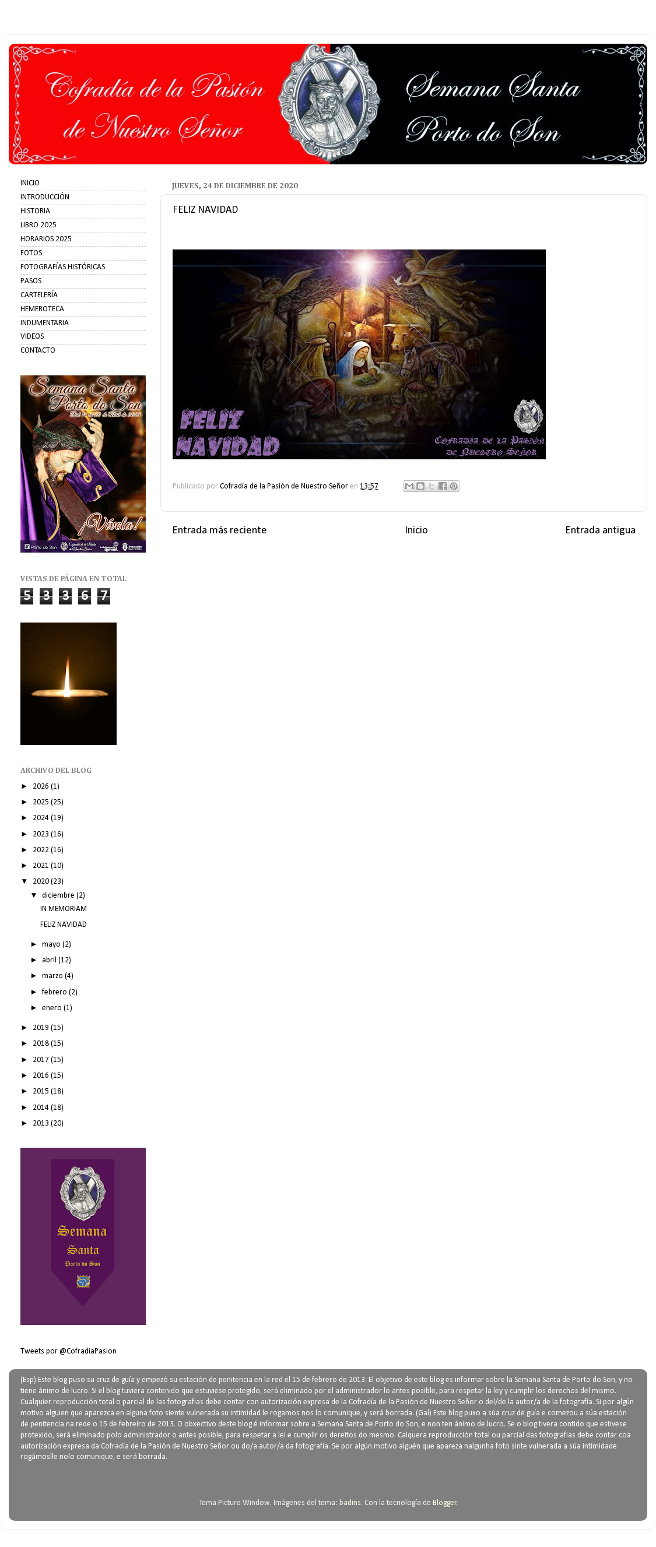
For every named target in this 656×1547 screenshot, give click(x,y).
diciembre (59, 895)
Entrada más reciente (219, 530)
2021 (42, 866)
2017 (42, 1060)
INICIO (30, 183)
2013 (42, 1123)
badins (350, 1503)
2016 (42, 1076)
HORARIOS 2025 (46, 239)
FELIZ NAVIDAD (63, 925)
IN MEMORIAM (63, 909)
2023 (42, 834)
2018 (42, 1043)
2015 (42, 1091)
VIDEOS (32, 336)
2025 (42, 802)
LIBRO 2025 (38, 225)
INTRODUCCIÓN (44, 197)
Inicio (416, 530)
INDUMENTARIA (44, 323)
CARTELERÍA (39, 295)
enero (53, 1008)
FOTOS (31, 253)
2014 (42, 1108)
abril (50, 960)
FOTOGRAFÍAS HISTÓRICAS (62, 267)
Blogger (445, 1503)
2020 (42, 881)
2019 (42, 1028)
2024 (42, 818)
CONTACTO (37, 350)
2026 (42, 786)
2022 (42, 850)
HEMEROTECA (42, 309)
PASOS (30, 281)
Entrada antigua (600, 530)
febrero (55, 992)
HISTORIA (35, 211)
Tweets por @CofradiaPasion (68, 1351)
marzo (53, 976)
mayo (52, 944)
